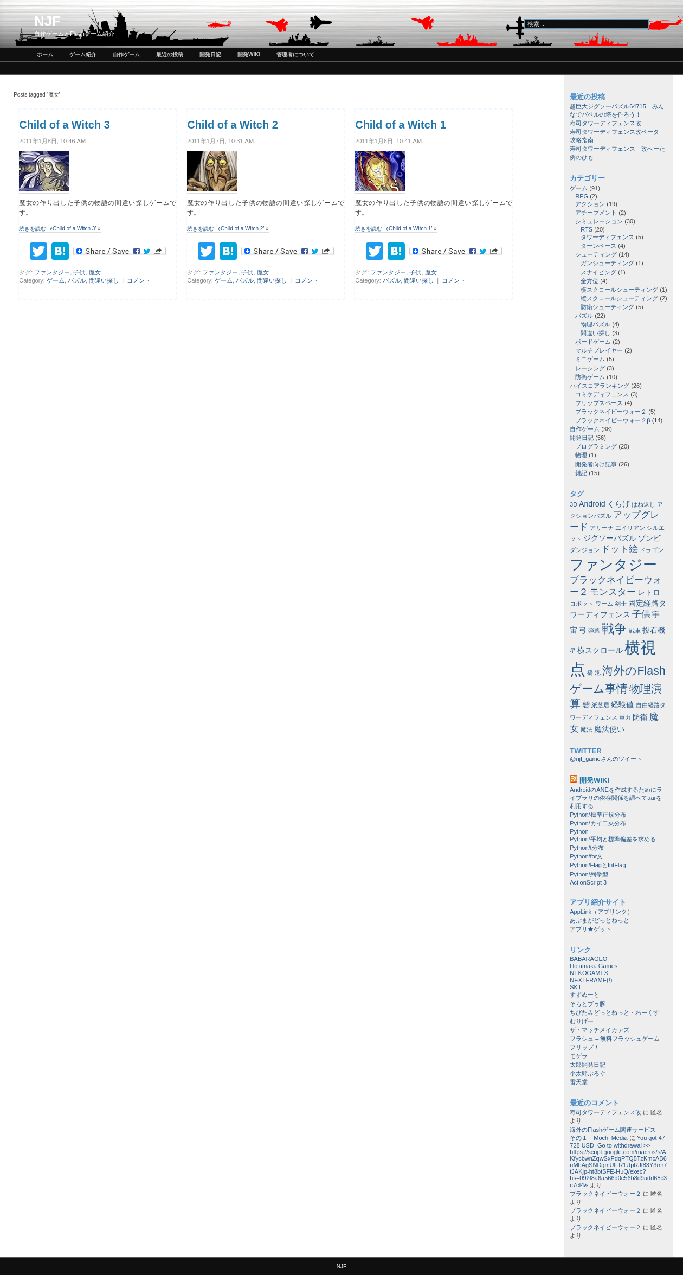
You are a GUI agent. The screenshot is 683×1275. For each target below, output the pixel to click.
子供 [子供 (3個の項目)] (641, 614)
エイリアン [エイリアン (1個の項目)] (630, 527)
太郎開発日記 (587, 1064)
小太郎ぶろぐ (587, 1073)
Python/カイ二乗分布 (598, 823)
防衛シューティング (607, 307)
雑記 (581, 473)
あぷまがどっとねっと (599, 920)
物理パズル (595, 324)
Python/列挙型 (589, 874)
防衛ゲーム (590, 377)
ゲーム (56, 280)
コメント (139, 280)
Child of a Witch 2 (232, 125)
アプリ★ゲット (590, 929)
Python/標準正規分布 (598, 814)
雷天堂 (579, 1082)
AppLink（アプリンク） (601, 911)
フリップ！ (585, 1047)
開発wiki (248, 54)
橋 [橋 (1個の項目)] (590, 672)
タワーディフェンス (607, 237)
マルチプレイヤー (599, 350)
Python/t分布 (586, 847)
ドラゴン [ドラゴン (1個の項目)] (651, 550)
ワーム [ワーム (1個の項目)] (604, 603)
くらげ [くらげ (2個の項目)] (618, 503)
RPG (581, 196)
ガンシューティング (607, 263)
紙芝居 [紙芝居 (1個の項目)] (600, 705)
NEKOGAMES (589, 973)
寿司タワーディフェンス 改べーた (617, 148)
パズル (77, 280)
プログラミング (596, 446)
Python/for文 (586, 856)
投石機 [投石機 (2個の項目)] (653, 630)
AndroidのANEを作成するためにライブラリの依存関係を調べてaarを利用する (616, 797)
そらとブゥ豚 (587, 1004)
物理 (581, 455)
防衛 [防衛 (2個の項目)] (640, 717)
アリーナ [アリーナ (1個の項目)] (602, 527)
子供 (79, 272)
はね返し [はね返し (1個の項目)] (643, 504)
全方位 (589, 281)
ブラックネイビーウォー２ (611, 411)
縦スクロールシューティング (619, 298)
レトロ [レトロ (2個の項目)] (648, 592)
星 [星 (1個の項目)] (573, 651)
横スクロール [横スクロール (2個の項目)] (600, 650)
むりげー (582, 1021)
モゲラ (579, 1056)
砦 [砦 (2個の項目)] (586, 704)
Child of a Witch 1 (400, 125)
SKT (575, 987)
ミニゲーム (590, 359)
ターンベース (598, 245)
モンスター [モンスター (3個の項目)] (613, 592)
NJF (47, 21)
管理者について (295, 54)
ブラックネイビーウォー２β (612, 420)
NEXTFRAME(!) (591, 980)
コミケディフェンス (602, 394)
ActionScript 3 (588, 882)
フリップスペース (599, 403)
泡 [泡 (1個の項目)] (598, 672)
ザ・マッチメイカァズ (599, 1030)
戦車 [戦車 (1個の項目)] (635, 630)
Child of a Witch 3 (64, 125)
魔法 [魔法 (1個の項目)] (586, 729)
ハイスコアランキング (599, 385)
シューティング (596, 254)
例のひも (582, 157)
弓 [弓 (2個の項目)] (583, 630)
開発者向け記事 (596, 464)
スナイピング (598, 272)
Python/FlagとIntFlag (598, 865)
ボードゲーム (593, 341)
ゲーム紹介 (82, 54)
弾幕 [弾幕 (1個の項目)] (594, 630)
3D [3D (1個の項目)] (573, 504)
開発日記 (210, 54)
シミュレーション (599, 221)
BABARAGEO (588, 959)
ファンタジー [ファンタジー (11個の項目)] (613, 564)
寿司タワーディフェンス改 (605, 123)
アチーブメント (596, 212)
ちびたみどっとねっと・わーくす (614, 1012)
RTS (586, 229)
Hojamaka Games (593, 966)
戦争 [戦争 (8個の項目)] (614, 629)
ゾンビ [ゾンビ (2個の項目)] (649, 538)
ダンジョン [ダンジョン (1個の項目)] (585, 550)
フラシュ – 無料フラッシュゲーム (615, 1038)
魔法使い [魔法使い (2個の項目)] (609, 729)
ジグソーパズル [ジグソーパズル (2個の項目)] (609, 538)
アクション (590, 204)
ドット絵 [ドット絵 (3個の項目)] (619, 549)
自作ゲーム (126, 54)
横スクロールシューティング (619, 289)
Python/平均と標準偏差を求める (612, 839)
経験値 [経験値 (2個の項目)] (622, 704)
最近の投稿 (169, 54)
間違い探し (104, 280)
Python (579, 831)
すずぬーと (585, 994)
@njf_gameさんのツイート (606, 758)
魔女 (95, 272)
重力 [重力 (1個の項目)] (625, 717)
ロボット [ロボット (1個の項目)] (582, 603)
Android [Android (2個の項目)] (592, 503)
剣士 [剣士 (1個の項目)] (621, 603)
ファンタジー (52, 272)
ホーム (45, 54)
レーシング (590, 368)
